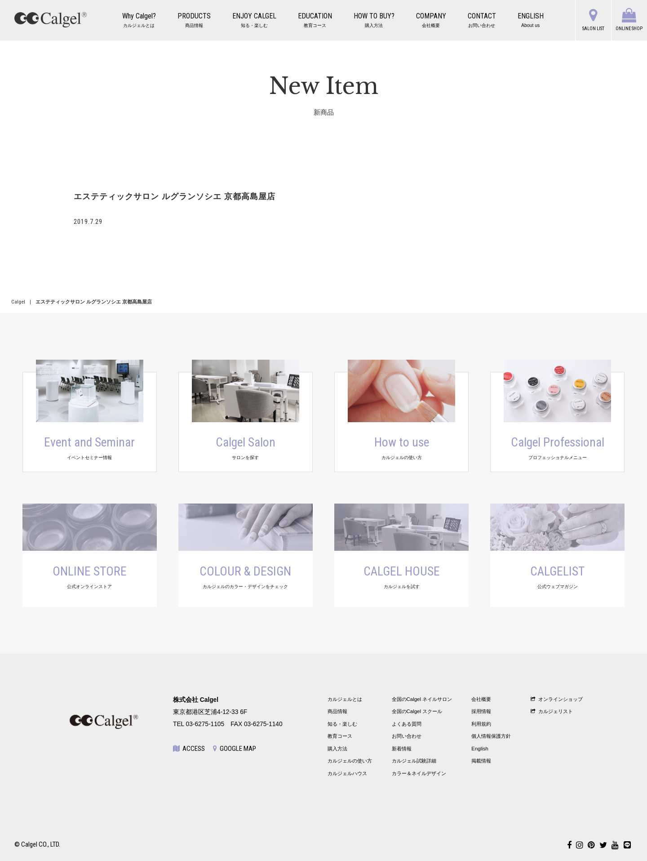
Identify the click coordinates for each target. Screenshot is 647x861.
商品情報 (337, 711)
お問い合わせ (406, 736)
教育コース (340, 736)
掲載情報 (481, 760)
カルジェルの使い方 (350, 760)
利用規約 (481, 724)
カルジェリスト (552, 711)
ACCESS (189, 749)
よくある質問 (406, 724)
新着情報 (402, 748)
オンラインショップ (557, 699)
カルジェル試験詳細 (414, 760)
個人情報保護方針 (491, 736)
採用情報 (481, 711)
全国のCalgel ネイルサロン (422, 699)
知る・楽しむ (342, 724)
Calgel (18, 302)
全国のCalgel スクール (417, 711)
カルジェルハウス (347, 773)
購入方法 (337, 748)
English (479, 748)
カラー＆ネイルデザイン (419, 773)
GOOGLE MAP (234, 749)
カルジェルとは (345, 699)
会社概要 (481, 699)
